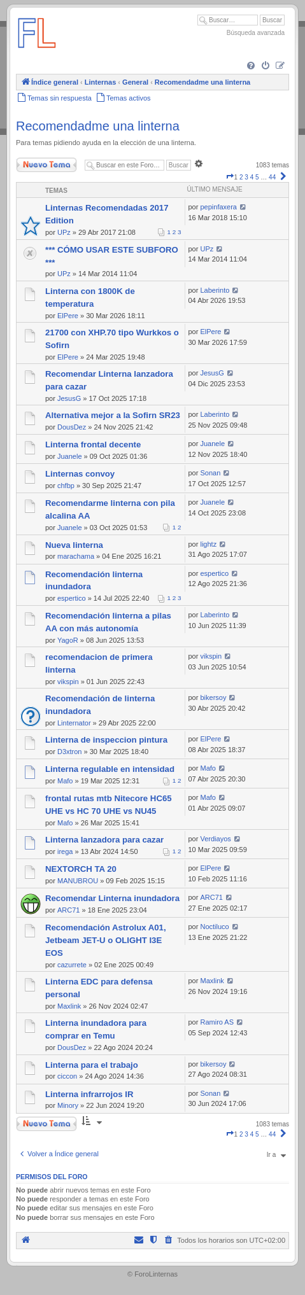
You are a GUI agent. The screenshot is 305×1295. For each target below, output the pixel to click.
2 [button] (241, 177)
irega (65, 851)
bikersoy (213, 697)
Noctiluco (214, 926)
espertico (71, 598)
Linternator (74, 723)
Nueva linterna (74, 545)
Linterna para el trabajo (91, 1065)
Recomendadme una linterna (98, 126)
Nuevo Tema (46, 164)
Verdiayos (215, 839)
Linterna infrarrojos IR (89, 1094)
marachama (75, 556)
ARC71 (68, 910)
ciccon (67, 1076)
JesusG (69, 398)
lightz (208, 544)
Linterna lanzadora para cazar (104, 839)
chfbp (65, 485)
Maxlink (69, 1006)
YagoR (67, 640)
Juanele (69, 456)
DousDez (71, 427)
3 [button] (246, 177)
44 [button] (272, 177)
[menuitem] (251, 66)
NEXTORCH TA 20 (81, 869)
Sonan (210, 473)
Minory (67, 1105)
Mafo (65, 781)
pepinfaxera (218, 207)
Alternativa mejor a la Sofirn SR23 (112, 415)
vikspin (68, 681)
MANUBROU (77, 881)
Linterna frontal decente (93, 444)
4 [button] (252, 177)
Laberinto (214, 290)
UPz (64, 232)
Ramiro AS (217, 1022)
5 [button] (257, 177)
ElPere (67, 315)
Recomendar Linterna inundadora (112, 898)
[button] (229, 177)
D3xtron (69, 751)
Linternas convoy (80, 474)
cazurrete (72, 965)
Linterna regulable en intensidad (109, 769)
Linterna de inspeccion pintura (106, 740)
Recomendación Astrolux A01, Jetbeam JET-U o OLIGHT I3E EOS (105, 940)
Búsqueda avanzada (256, 32)
